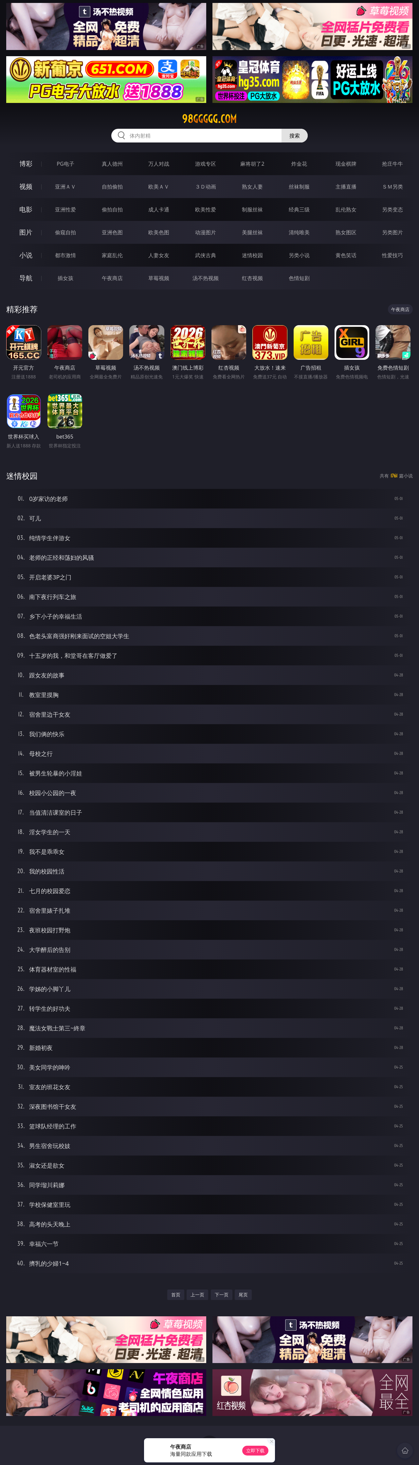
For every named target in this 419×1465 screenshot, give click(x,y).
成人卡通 (158, 209)
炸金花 (299, 163)
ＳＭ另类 (392, 186)
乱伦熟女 (346, 209)
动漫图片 (205, 232)
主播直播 (346, 186)
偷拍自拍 (112, 209)
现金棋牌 (346, 163)
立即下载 (255, 1450)
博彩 (25, 163)
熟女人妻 (252, 186)
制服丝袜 (252, 209)
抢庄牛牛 (392, 163)
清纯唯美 (299, 232)
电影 (25, 209)
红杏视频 (252, 278)
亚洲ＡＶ (65, 186)
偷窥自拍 (65, 232)
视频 (25, 186)
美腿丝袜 (252, 232)
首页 (175, 1294)
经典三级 (299, 209)
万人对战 (158, 163)
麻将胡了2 (252, 163)
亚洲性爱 (65, 209)
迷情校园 (252, 255)
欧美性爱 (205, 209)
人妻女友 (158, 255)
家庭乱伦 (112, 255)
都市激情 (65, 255)
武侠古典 (205, 255)
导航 (25, 278)
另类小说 (299, 255)
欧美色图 (158, 232)
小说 (25, 255)
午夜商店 (112, 278)
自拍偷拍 (112, 186)
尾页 (243, 1294)
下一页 (221, 1294)
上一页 (197, 1294)
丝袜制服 (299, 186)
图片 (25, 232)
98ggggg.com (209, 118)
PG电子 (65, 163)
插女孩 (65, 278)
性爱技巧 (392, 255)
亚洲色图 (112, 232)
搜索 (294, 135)
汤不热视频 (205, 278)
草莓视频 (158, 278)
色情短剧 (299, 278)
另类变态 (392, 209)
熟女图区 (346, 232)
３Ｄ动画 (205, 186)
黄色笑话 (346, 255)
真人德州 (112, 163)
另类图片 (392, 232)
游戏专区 (205, 163)
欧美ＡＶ (158, 186)
